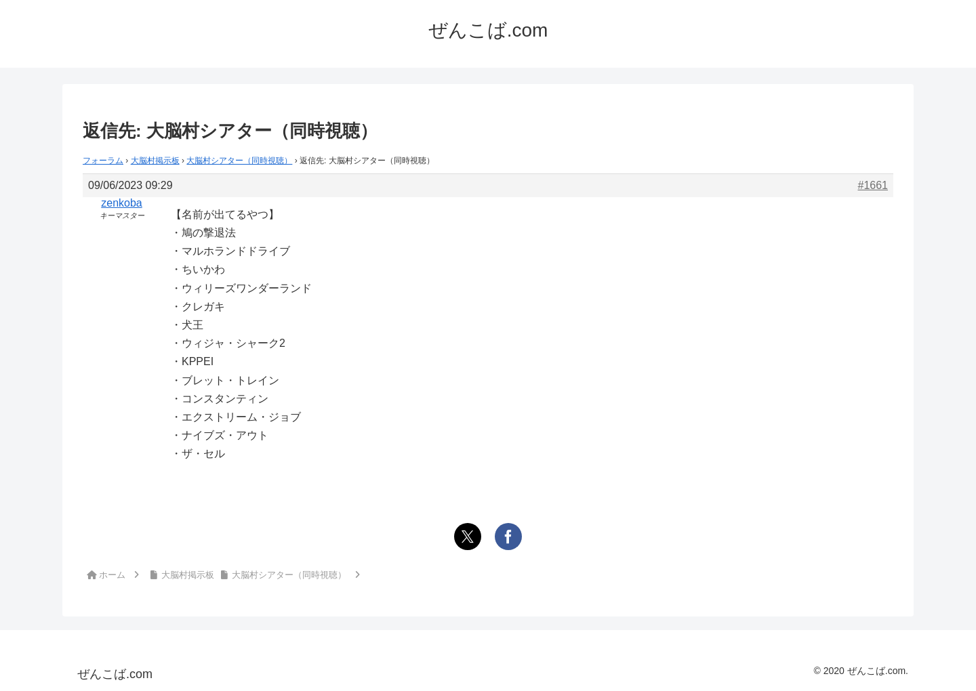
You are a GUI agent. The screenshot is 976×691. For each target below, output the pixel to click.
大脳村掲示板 (155, 160)
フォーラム (103, 160)
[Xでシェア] (467, 536)
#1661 (873, 185)
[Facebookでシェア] (508, 536)
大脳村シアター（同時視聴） (239, 160)
